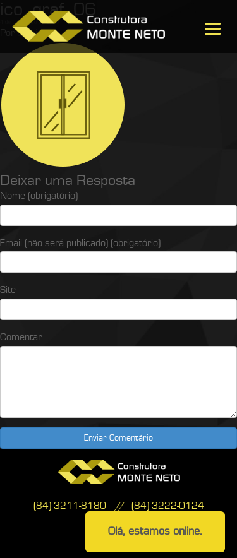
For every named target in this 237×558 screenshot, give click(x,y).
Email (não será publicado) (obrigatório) (80, 243)
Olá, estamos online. (155, 531)
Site (8, 289)
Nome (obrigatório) (39, 195)
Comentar (21, 337)
